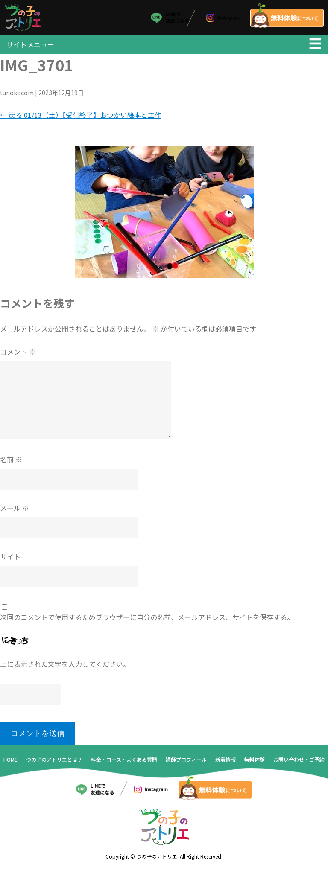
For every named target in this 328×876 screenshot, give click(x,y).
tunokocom (17, 97)
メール (14, 512)
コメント (18, 356)
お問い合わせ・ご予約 (299, 763)
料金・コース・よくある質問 (124, 763)
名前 (11, 463)
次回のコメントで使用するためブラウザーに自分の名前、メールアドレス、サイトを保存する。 (147, 621)
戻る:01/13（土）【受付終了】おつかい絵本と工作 (80, 119)
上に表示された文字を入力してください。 (65, 669)
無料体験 (254, 763)
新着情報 (225, 763)
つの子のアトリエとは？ (54, 763)
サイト (10, 561)
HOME (10, 763)
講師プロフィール (186, 763)
